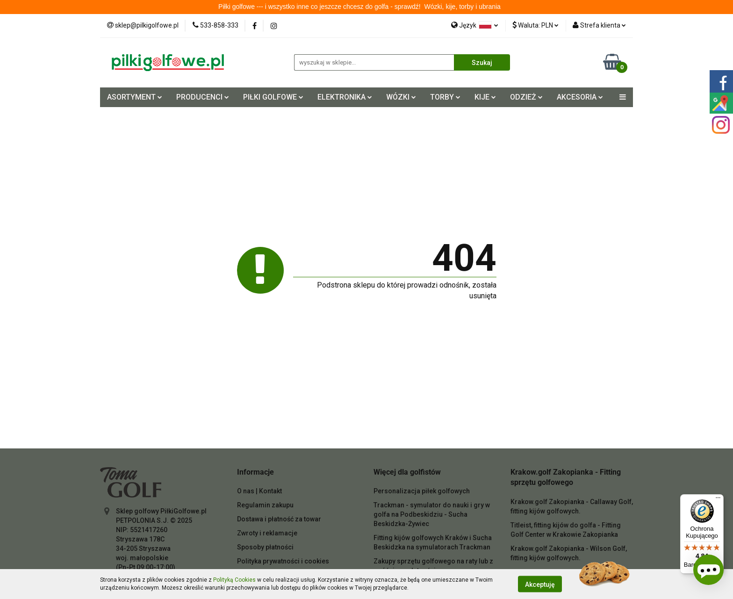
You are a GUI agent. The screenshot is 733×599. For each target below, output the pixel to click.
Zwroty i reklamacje (267, 533)
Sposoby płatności (265, 547)
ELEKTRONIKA (344, 97)
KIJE (485, 97)
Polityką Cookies (234, 580)
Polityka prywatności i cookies (283, 561)
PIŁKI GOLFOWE (273, 97)
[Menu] (718, 499)
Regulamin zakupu (265, 505)
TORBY (445, 97)
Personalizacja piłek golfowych (422, 491)
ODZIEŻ (526, 97)
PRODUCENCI (202, 97)
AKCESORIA (580, 97)
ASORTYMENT (134, 97)
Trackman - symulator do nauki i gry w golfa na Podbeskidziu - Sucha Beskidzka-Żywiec (432, 514)
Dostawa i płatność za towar (279, 519)
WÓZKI (401, 97)
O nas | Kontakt (259, 491)
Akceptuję (540, 584)
